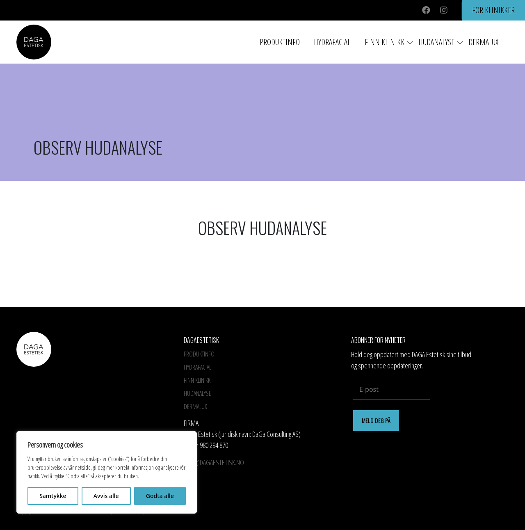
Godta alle (160, 496)
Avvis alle (106, 496)
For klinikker (493, 10)
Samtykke (52, 496)
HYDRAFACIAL (332, 42)
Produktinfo (280, 42)
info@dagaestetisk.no (214, 462)
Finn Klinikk (384, 42)
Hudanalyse (436, 42)
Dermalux (483, 42)
